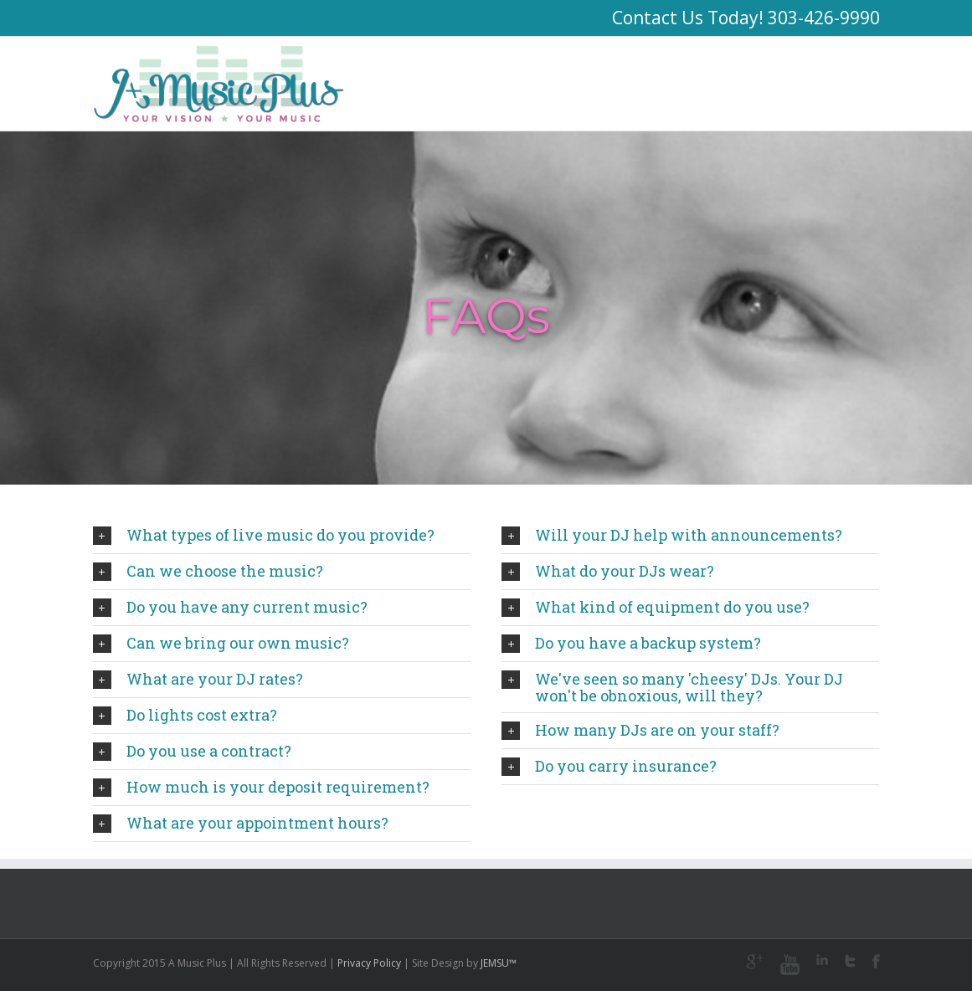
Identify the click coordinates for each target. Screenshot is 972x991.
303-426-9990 (824, 17)
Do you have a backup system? (631, 643)
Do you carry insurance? (609, 766)
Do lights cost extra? (185, 715)
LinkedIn (822, 959)
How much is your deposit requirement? (261, 787)
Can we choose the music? (208, 571)
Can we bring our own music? (221, 643)
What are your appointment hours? (240, 823)
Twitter (850, 961)
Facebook (876, 961)
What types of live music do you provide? (264, 535)
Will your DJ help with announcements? (671, 535)
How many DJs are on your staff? (640, 730)
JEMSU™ (499, 963)
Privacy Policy (369, 963)
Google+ (755, 961)
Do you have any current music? (230, 607)
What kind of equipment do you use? (655, 607)
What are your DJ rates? (198, 679)
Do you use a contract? (192, 751)
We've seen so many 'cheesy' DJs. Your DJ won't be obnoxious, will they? (672, 687)
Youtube (790, 964)
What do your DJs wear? (607, 571)
